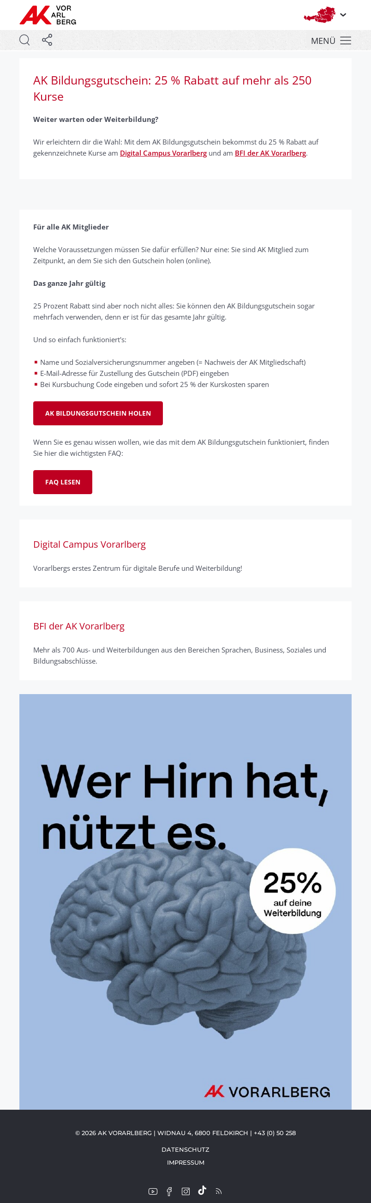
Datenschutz (185, 1149)
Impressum (185, 1162)
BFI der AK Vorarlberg (270, 152)
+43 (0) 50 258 (275, 1133)
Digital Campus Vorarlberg (163, 152)
